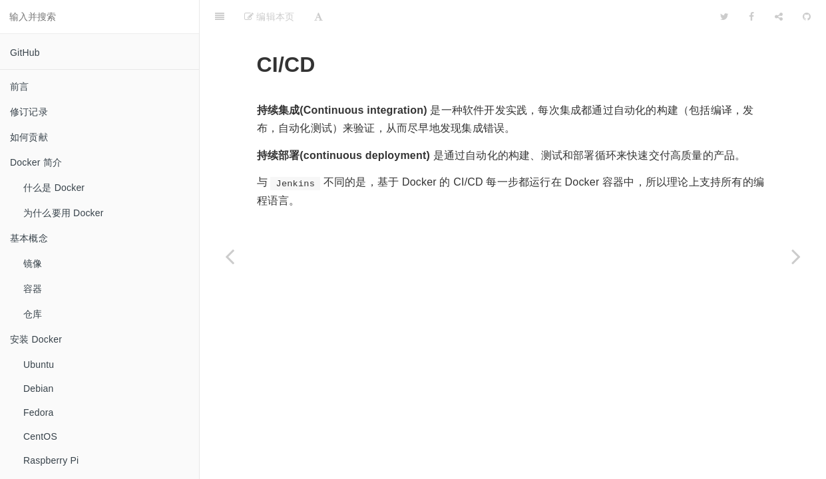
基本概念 (29, 238)
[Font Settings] (318, 16)
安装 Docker (36, 339)
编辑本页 (269, 16)
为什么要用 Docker (63, 213)
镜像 (32, 263)
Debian (38, 388)
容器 (32, 288)
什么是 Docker (54, 187)
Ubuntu (38, 364)
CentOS (40, 436)
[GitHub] (807, 16)
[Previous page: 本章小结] (230, 256)
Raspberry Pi (51, 460)
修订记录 (29, 111)
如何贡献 (29, 137)
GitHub (25, 52)
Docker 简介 (36, 162)
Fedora (38, 412)
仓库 (32, 314)
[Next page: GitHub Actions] (796, 256)
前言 (19, 86)
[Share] (779, 16)
